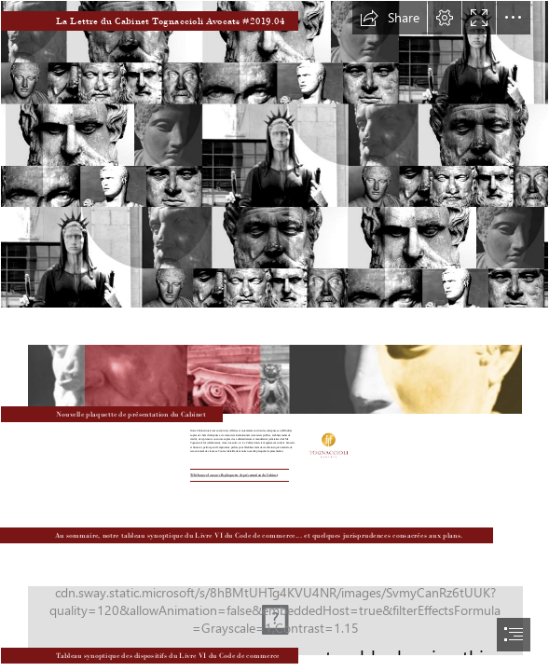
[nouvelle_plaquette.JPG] (274, 366)
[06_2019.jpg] (274, 607)
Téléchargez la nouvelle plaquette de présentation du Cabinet (234, 474)
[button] (389, 17)
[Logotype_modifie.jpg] (327, 444)
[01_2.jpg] (274, 154)
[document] (274, 335)
